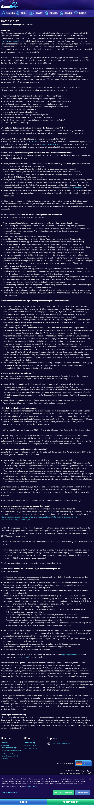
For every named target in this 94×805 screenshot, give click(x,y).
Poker (65, 13)
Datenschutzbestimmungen (11, 750)
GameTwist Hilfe (30, 745)
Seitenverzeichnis (30, 748)
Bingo (80, 13)
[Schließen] (90, 781)
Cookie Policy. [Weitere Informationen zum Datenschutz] (32, 788)
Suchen (8, 13)
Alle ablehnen (83, 795)
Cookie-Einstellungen (9, 795)
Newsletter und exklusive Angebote (10, 757)
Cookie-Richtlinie (7, 753)
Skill (21, 13)
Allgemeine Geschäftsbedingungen (9, 746)
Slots (35, 13)
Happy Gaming (29, 743)
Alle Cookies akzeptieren (63, 795)
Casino (51, 13)
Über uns (4, 743)
